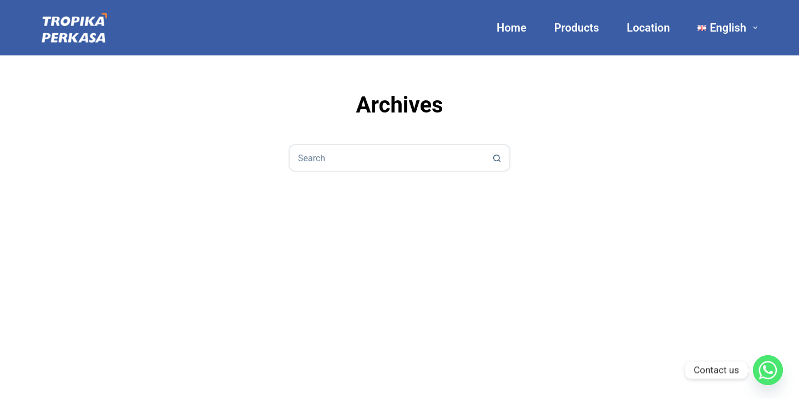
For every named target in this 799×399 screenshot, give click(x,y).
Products (576, 27)
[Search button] (496, 158)
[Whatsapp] (768, 370)
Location (648, 27)
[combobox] (387, 158)
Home (512, 27)
